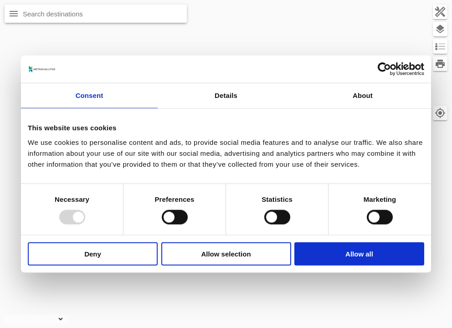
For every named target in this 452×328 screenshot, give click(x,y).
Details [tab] (226, 95)
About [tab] (363, 95)
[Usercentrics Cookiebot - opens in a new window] (384, 69)
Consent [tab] (89, 95)
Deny (92, 253)
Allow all (359, 253)
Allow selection (226, 253)
